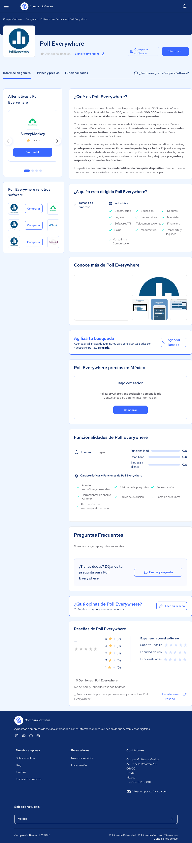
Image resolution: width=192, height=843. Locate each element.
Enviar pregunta (167, 569)
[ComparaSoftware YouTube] (23, 729)
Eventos (21, 766)
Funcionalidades (76, 73)
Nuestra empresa (28, 745)
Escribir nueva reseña (92, 53)
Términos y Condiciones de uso (166, 831)
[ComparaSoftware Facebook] (31, 729)
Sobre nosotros (25, 752)
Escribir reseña (172, 600)
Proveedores (80, 745)
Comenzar (130, 410)
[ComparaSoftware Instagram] (38, 729)
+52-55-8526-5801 (138, 776)
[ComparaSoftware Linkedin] (16, 729)
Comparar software (139, 51)
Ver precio (175, 51)
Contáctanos (135, 745)
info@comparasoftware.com (146, 785)
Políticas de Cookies (150, 829)
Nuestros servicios (82, 752)
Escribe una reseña (174, 690)
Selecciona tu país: (27, 801)
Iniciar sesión (79, 759)
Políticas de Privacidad (122, 829)
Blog (18, 759)
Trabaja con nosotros (28, 773)
